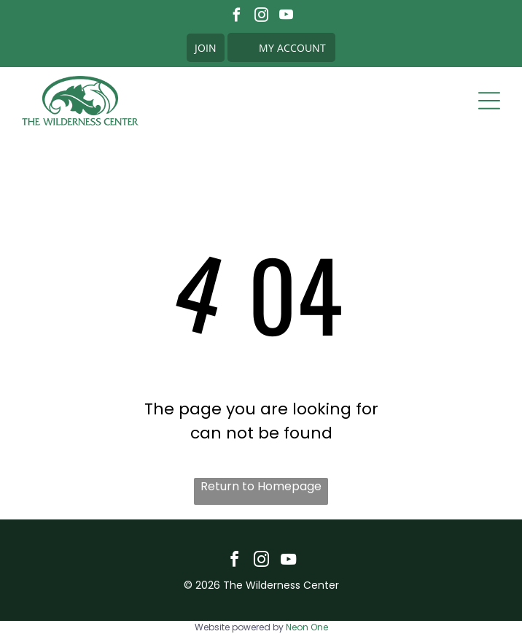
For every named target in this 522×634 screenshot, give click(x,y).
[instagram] (261, 16)
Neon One (307, 627)
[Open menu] (489, 101)
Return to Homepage (261, 486)
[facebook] (236, 16)
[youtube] (286, 16)
